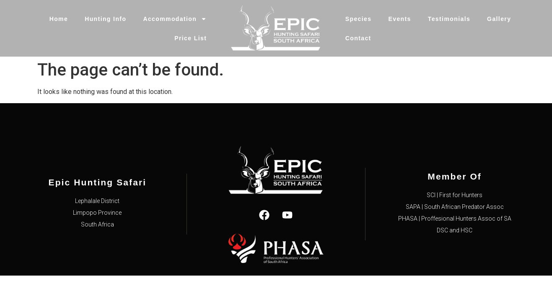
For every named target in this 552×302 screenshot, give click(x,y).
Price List (190, 38)
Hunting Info (105, 19)
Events (399, 19)
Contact (358, 38)
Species (358, 19)
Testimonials (449, 19)
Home (58, 19)
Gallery (499, 19)
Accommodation (175, 19)
